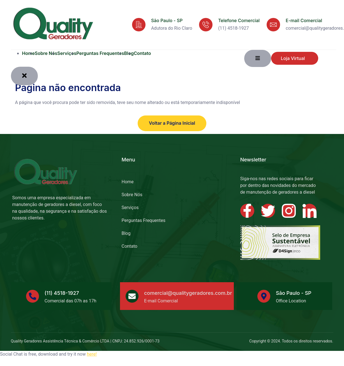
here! (92, 354)
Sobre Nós (46, 53)
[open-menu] (257, 58)
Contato (142, 53)
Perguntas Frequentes (100, 53)
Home (28, 53)
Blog (125, 233)
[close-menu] (24, 76)
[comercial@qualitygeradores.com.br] (132, 295)
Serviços (66, 53)
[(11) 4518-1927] (32, 295)
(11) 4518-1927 (62, 293)
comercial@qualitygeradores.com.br (188, 293)
